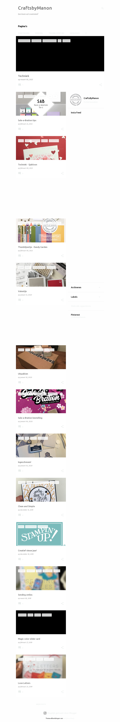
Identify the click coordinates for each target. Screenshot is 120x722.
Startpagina (23, 33)
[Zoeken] (102, 8)
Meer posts (41, 704)
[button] (100, 85)
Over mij (39, 33)
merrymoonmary (68, 718)
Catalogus (75, 33)
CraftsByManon (91, 98)
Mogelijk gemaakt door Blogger (60, 713)
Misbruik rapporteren (81, 306)
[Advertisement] (40, 198)
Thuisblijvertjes (56, 33)
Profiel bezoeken (91, 102)
